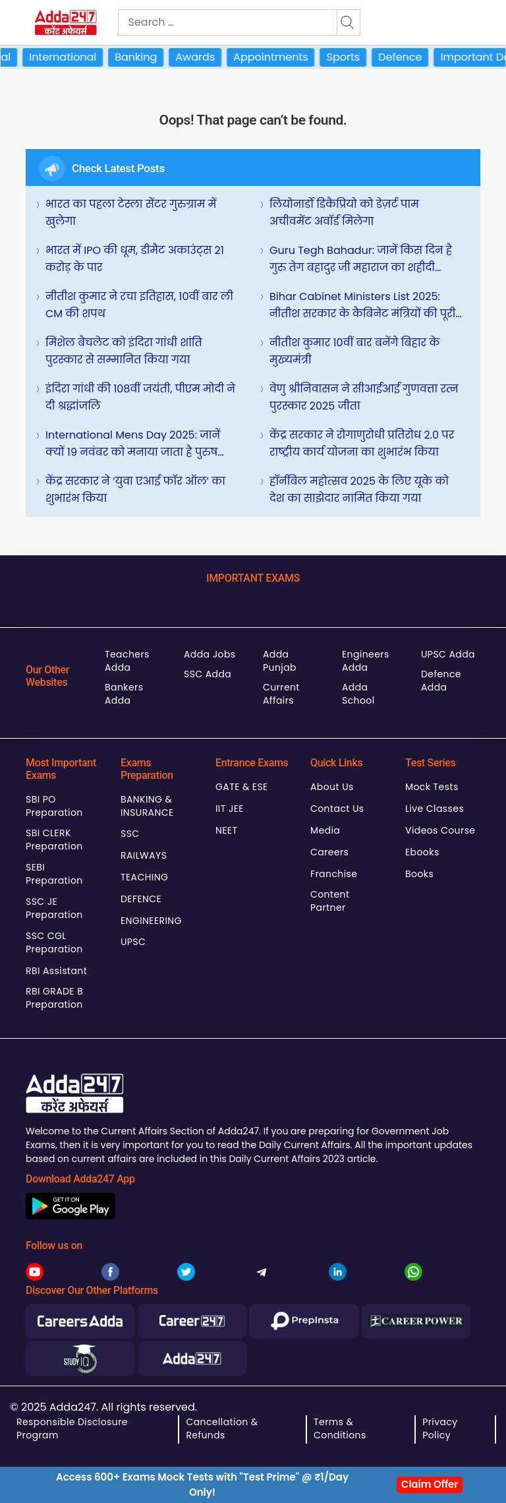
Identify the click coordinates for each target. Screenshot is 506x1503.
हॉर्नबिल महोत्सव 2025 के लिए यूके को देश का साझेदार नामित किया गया (359, 490)
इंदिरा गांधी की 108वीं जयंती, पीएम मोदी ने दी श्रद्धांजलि (140, 397)
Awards (203, 57)
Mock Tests (432, 786)
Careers (329, 852)
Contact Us (337, 808)
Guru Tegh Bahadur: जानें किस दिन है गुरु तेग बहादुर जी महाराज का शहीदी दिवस (360, 259)
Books (419, 873)
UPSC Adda (448, 654)
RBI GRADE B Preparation (54, 998)
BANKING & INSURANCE (147, 806)
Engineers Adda (365, 661)
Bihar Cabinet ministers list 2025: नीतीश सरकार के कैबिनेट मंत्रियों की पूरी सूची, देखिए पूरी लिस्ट (362, 305)
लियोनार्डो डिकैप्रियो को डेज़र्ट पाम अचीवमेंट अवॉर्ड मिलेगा (344, 213)
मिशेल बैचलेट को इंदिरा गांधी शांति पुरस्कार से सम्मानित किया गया (123, 351)
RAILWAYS (144, 855)
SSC (130, 833)
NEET (226, 830)
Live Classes (434, 808)
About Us (332, 786)
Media (325, 830)
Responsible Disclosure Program (72, 1428)
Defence (408, 57)
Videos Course (440, 830)
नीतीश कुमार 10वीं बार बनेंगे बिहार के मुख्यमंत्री (354, 351)
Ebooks (422, 852)
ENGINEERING (151, 920)
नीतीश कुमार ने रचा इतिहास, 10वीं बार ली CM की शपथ (139, 305)
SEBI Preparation (54, 874)
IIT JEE (229, 808)
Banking (144, 57)
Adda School (358, 694)
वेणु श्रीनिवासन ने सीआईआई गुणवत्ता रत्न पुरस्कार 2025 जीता (364, 397)
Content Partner (330, 901)
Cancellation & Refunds (222, 1428)
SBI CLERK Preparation (54, 839)
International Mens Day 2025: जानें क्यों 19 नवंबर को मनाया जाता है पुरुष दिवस (132, 444)
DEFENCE (141, 898)
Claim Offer (430, 1484)
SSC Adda (207, 674)
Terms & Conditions (340, 1428)
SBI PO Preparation (54, 806)
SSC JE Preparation (54, 908)
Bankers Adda (124, 694)
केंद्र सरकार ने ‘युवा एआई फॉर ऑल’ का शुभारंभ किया (135, 490)
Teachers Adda (127, 661)
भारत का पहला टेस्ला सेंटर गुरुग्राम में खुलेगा (130, 213)
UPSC (133, 941)
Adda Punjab (279, 661)
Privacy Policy (439, 1428)
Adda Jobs (210, 654)
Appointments (279, 57)
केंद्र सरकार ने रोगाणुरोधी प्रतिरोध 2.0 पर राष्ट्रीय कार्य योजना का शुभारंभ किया (361, 443)
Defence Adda (441, 680)
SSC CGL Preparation (54, 942)
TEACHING (144, 877)
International (71, 57)
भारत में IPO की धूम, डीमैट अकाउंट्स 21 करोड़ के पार (134, 259)
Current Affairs (281, 694)
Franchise (333, 873)
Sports (352, 57)
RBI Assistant (56, 970)
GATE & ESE (241, 786)
